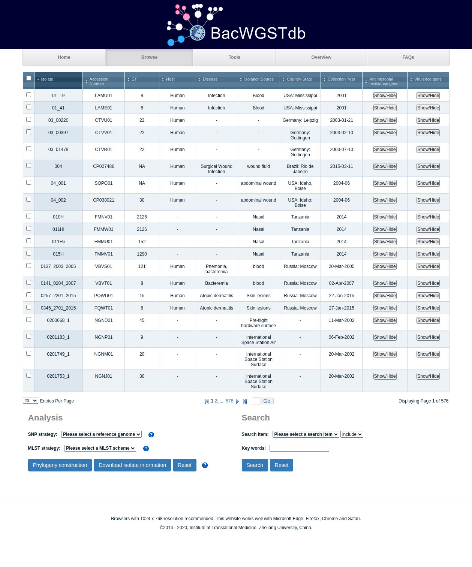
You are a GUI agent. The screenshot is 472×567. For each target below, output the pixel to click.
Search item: (290, 434)
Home (64, 57)
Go (266, 401)
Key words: (286, 448)
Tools (234, 57)
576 (229, 401)
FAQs (408, 57)
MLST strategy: (82, 448)
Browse (149, 57)
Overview (321, 57)
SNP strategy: (85, 434)
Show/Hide (385, 95)
